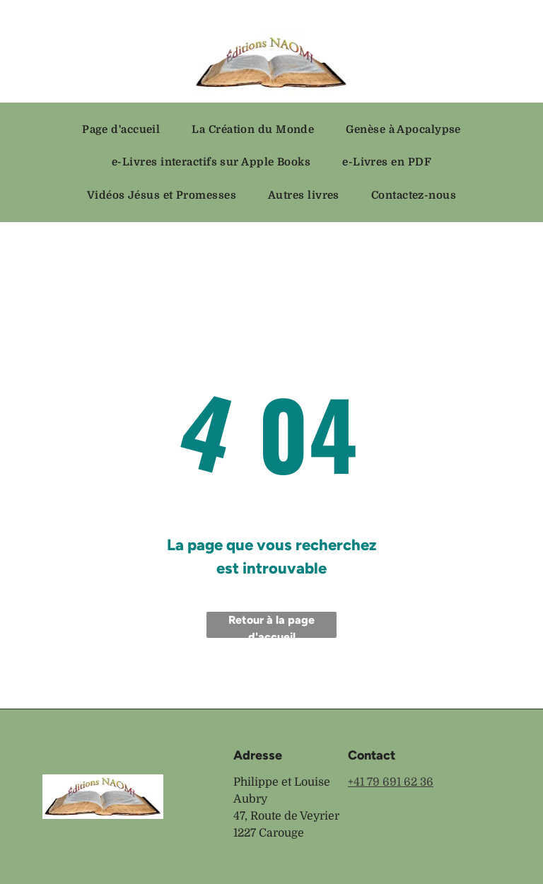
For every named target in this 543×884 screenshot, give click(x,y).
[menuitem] (126, 129)
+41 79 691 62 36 (390, 782)
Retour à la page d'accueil (271, 625)
